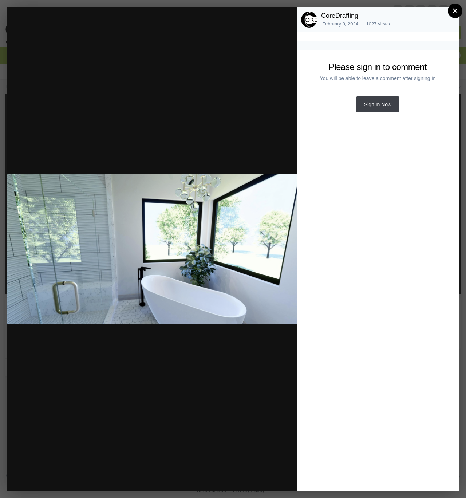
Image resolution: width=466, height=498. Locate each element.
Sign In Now (377, 104)
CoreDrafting (339, 15)
